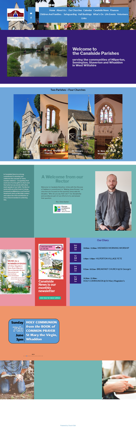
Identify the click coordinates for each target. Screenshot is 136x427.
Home (52, 10)
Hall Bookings (85, 14)
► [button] (34, 354)
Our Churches (75, 10)
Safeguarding (70, 14)
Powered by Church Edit (68, 425)
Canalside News (101, 10)
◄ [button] (32, 354)
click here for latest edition (50, 298)
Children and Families (50, 14)
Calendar (87, 10)
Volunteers (122, 14)
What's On (98, 14)
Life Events (110, 14)
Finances (114, 10)
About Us (61, 10)
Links (84, 18)
